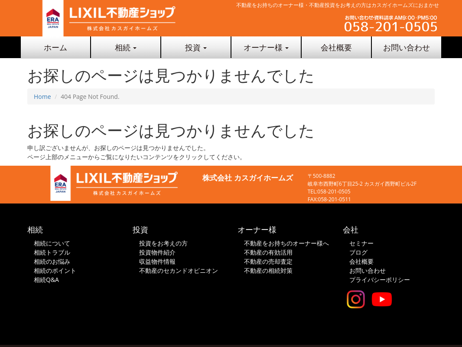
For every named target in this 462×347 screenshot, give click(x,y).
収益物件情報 (157, 261)
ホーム (55, 47)
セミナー (361, 243)
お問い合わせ (406, 47)
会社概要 (336, 47)
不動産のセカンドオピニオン (178, 270)
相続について (52, 243)
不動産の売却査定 (268, 261)
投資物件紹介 (157, 252)
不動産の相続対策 (268, 270)
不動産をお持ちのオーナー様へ (286, 243)
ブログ (358, 252)
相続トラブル (52, 252)
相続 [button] (126, 47)
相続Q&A (46, 279)
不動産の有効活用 (268, 252)
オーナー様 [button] (266, 47)
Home (42, 96)
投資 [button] (196, 47)
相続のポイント (55, 270)
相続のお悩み (52, 261)
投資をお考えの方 (163, 243)
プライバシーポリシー (379, 279)
